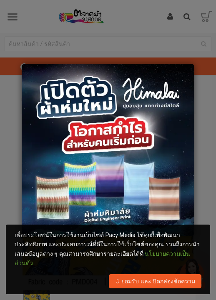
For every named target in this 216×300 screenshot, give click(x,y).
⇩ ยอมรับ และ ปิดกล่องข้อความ (155, 281)
